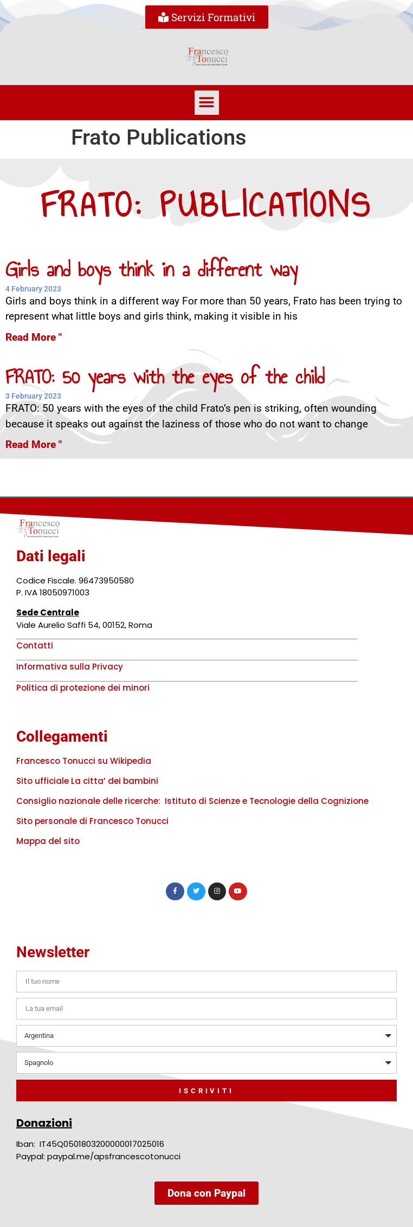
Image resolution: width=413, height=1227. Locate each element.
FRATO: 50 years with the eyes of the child (164, 376)
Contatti (34, 645)
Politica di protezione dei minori (83, 687)
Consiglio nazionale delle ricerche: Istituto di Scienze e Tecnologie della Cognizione (192, 801)
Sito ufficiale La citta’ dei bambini (87, 781)
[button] (207, 102)
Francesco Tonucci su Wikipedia (83, 761)
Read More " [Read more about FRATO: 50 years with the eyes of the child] (33, 444)
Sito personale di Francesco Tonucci (92, 821)
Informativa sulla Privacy (69, 666)
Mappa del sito (48, 841)
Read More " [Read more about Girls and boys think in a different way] (33, 337)
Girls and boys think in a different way (151, 269)
